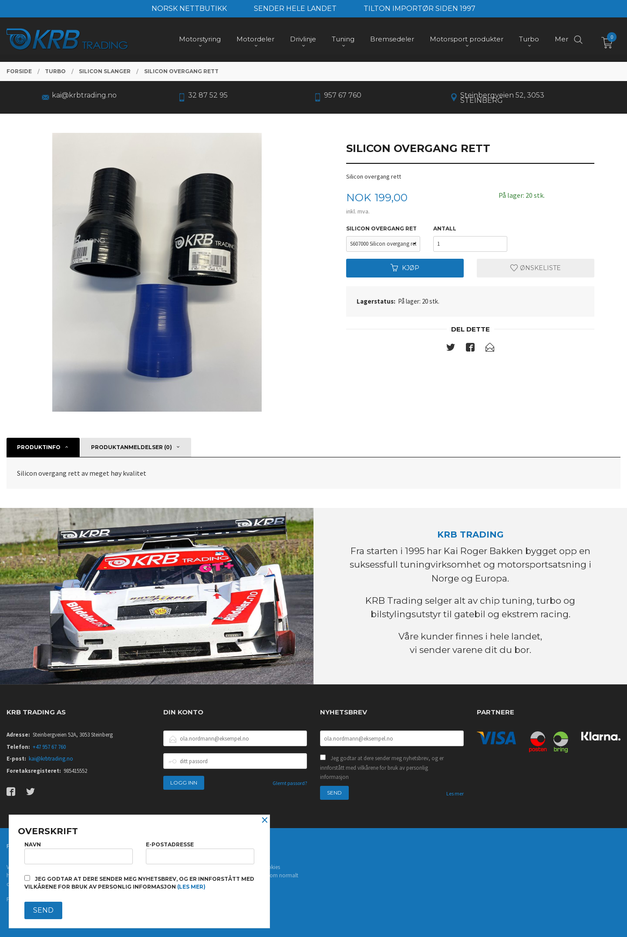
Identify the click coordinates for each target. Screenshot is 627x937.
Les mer (455, 793)
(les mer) (191, 886)
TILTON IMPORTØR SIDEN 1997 (419, 8)
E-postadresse (200, 852)
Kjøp (405, 268)
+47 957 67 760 (49, 747)
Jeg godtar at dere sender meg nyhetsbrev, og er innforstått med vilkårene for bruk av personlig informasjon (382, 767)
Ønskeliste (535, 268)
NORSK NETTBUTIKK (189, 8)
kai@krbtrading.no (51, 758)
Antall (444, 228)
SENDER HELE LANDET (295, 8)
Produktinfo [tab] (39, 447)
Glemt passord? (290, 783)
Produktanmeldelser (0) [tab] (131, 447)
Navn (78, 852)
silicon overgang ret (381, 228)
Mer (561, 39)
